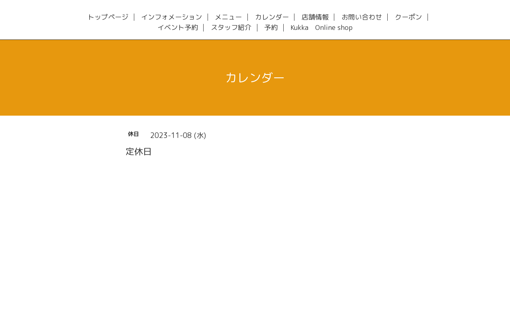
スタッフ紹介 (231, 28)
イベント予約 (177, 28)
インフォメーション (171, 17)
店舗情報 (315, 17)
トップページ (108, 17)
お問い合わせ (361, 17)
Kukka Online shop (321, 28)
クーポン (408, 17)
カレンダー (272, 17)
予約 (271, 28)
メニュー (228, 17)
